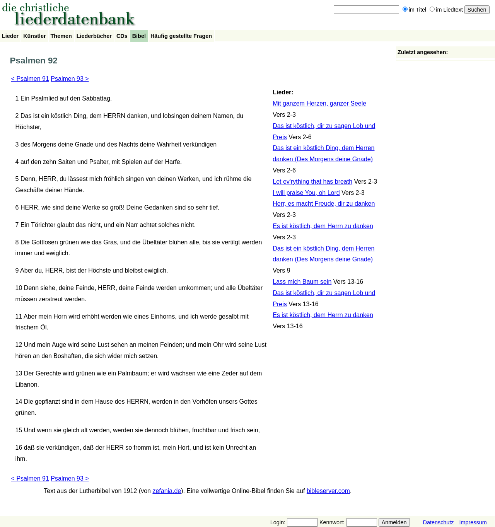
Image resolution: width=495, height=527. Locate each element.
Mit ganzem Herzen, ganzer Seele (319, 103)
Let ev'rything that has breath (312, 181)
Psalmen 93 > (70, 78)
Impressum (473, 522)
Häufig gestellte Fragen (181, 36)
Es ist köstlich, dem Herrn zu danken (323, 226)
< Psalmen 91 (30, 78)
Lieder (10, 36)
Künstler (34, 36)
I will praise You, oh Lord (306, 192)
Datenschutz (438, 522)
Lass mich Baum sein (302, 281)
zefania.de (166, 491)
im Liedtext (446, 10)
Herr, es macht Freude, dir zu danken (324, 203)
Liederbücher (94, 36)
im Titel (415, 10)
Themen (61, 36)
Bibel (139, 36)
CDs (122, 36)
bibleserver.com (328, 491)
